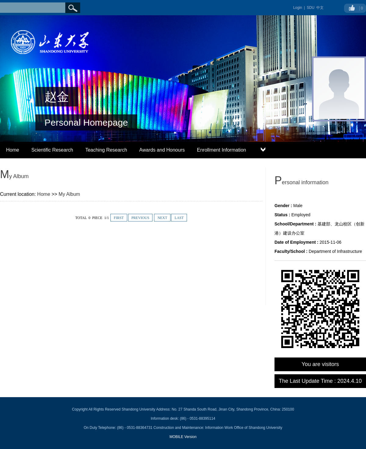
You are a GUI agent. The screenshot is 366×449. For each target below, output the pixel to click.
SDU (310, 7)
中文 (320, 7)
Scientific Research (52, 150)
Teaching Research (106, 150)
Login (297, 7)
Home (12, 150)
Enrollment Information (221, 150)
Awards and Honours (162, 150)
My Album (69, 194)
